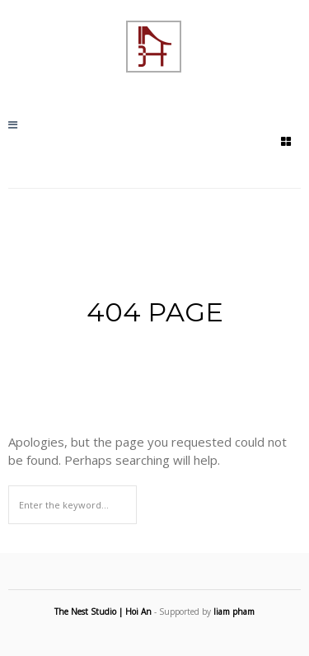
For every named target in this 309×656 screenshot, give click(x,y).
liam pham (234, 611)
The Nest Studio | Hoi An (103, 611)
